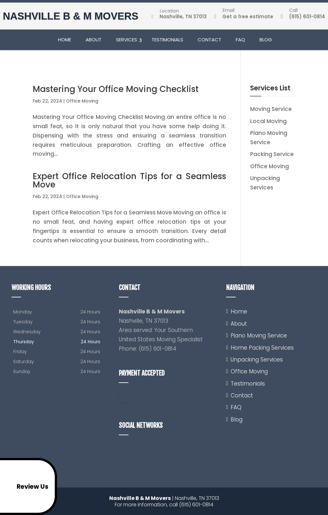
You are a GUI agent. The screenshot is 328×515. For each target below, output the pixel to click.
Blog (265, 41)
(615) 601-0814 (303, 17)
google (124, 450)
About (94, 41)
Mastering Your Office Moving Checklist (116, 89)
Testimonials (167, 41)
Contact (209, 41)
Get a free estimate (243, 17)
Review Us (25, 486)
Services (126, 41)
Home (64, 41)
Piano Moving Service (259, 335)
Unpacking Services (257, 359)
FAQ (240, 41)
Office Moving (82, 101)
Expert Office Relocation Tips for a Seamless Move (129, 180)
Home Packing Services (262, 348)
